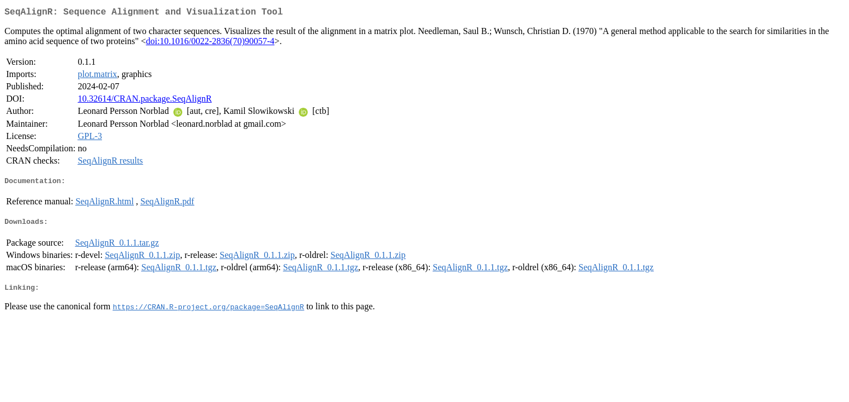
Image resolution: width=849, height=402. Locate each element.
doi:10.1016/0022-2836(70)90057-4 (210, 43)
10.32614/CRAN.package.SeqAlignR (144, 101)
